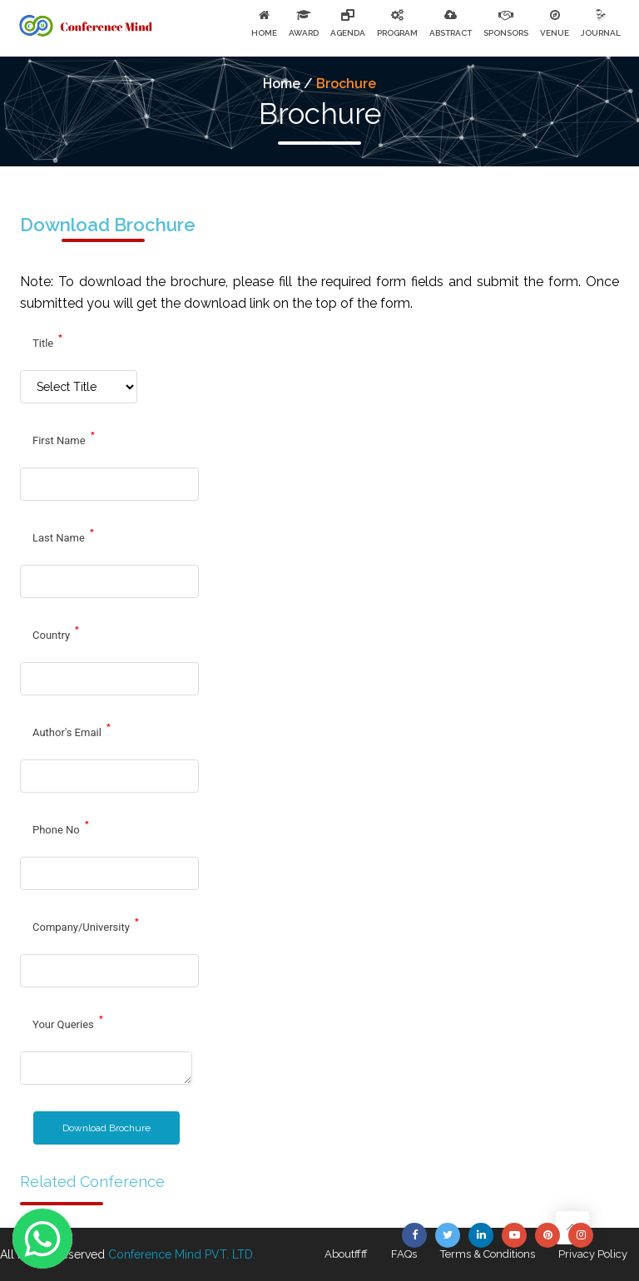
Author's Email (71, 730)
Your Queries (68, 1022)
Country (56, 633)
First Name (64, 438)
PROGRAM (397, 32)
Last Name (63, 536)
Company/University (86, 925)
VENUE (554, 32)
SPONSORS (505, 32)
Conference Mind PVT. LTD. (181, 1254)
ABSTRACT (450, 32)
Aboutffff (346, 1254)
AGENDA (347, 32)
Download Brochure (106, 1128)
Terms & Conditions (487, 1254)
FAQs (404, 1254)
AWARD (304, 32)
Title (47, 341)
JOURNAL (601, 32)
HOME (264, 32)
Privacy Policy (592, 1254)
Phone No (61, 828)
